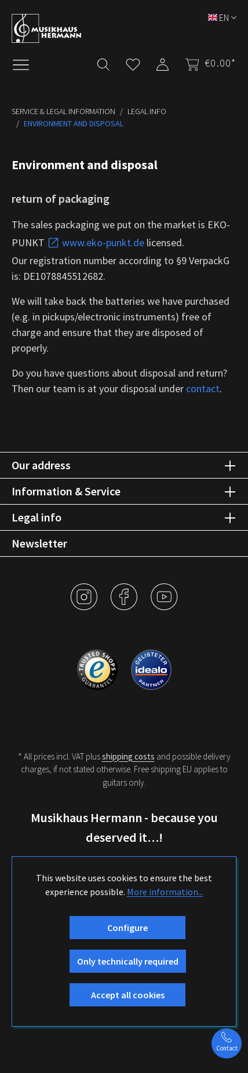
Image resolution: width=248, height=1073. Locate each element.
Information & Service (66, 491)
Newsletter (39, 543)
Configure (127, 927)
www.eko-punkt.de (95, 243)
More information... (165, 891)
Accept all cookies (128, 995)
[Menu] (27, 63)
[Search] (103, 62)
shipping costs (128, 756)
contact (203, 388)
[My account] (162, 62)
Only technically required (127, 961)
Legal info (36, 517)
